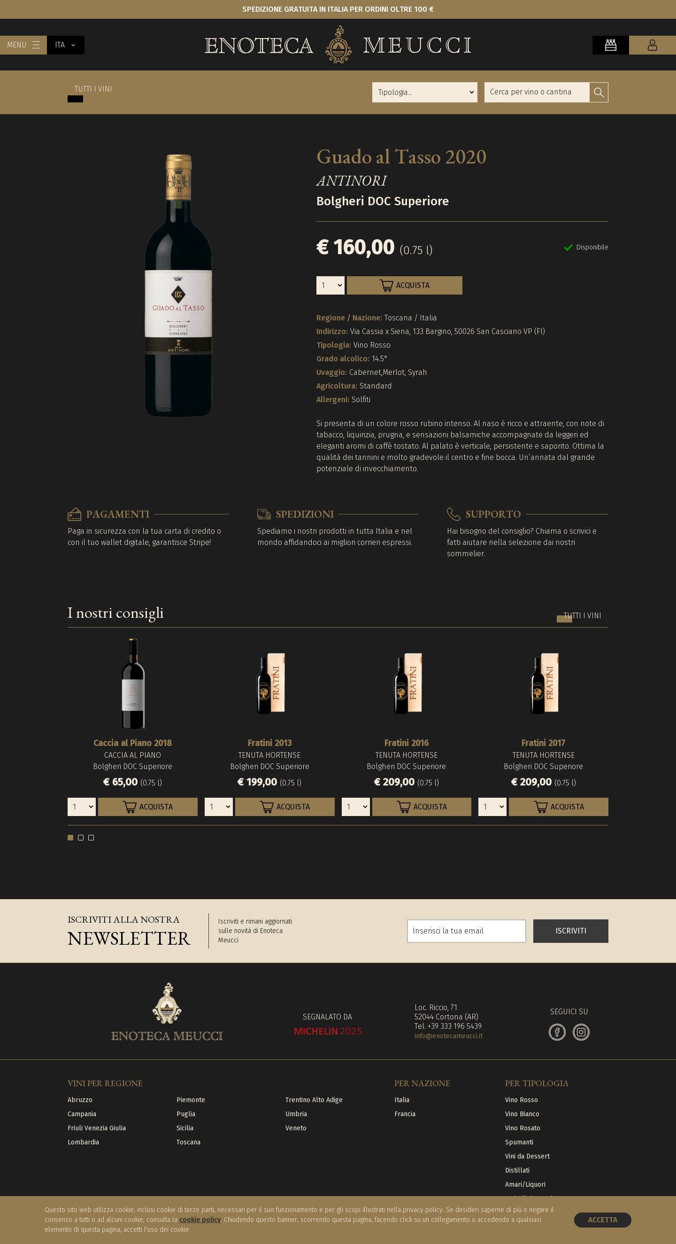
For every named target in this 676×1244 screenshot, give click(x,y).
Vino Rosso (521, 1100)
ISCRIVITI (570, 930)
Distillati (517, 1170)
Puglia (186, 1114)
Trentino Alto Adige (314, 1100)
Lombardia (83, 1142)
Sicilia (185, 1128)
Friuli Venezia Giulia (97, 1128)
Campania (82, 1114)
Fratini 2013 (270, 743)
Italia (401, 1100)
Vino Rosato (522, 1128)
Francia (404, 1114)
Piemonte (191, 1100)
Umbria (296, 1114)
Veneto (296, 1128)
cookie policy (200, 1220)
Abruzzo (80, 1100)
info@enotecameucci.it (449, 1036)
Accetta (602, 1219)
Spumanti (519, 1142)
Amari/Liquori (525, 1185)
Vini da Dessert (527, 1156)
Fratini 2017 (543, 743)
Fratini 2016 (406, 743)
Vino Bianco (522, 1114)
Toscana (188, 1142)
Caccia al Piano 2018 (132, 743)
